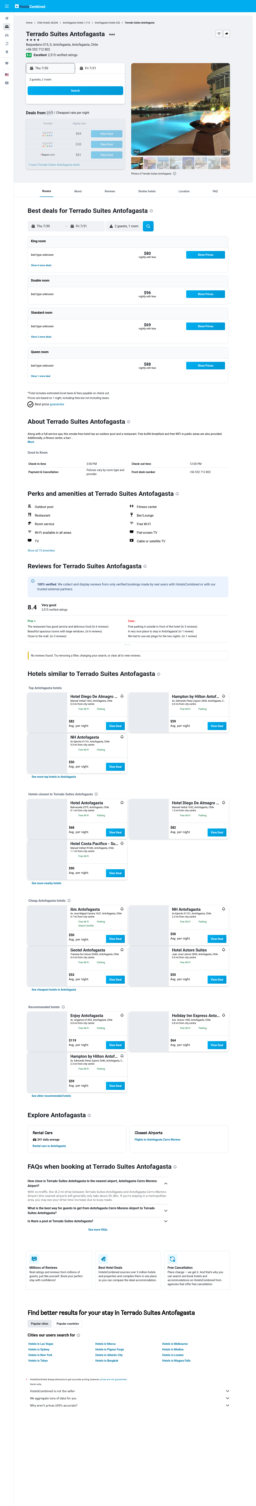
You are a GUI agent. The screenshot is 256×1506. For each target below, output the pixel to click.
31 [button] (112, 144)
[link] (60, 777)
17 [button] (112, 124)
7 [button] (83, 115)
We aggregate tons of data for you (137, 1398)
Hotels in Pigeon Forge (116, 1349)
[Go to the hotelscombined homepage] (30, 6)
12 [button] (64, 124)
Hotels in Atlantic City (115, 1355)
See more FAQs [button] (104, 1229)
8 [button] (92, 115)
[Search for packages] (7, 44)
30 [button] (102, 144)
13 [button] (73, 124)
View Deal (122, 726)
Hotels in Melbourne (182, 1343)
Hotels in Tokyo (45, 1360)
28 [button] (83, 144)
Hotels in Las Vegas (47, 1343)
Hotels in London (179, 1355)
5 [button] (64, 115)
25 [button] (121, 134)
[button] (6, 6)
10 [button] (112, 115)
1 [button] (92, 105)
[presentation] (181, 173)
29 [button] (92, 144)
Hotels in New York (47, 1355)
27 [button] (73, 144)
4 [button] (121, 105)
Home (36, 22)
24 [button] (112, 134)
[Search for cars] (7, 35)
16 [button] (102, 124)
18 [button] (121, 124)
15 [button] (92, 124)
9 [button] (102, 115)
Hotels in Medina (179, 1349)
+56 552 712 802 (45, 49)
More (38, 441)
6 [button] (73, 115)
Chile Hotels (50, 22)
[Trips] (7, 63)
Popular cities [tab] (46, 1323)
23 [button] (102, 134)
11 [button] (121, 115)
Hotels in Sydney (45, 1349)
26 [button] (64, 144)
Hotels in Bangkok (113, 1360)
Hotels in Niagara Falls (183, 1360)
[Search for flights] (7, 18)
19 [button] (64, 134)
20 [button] (73, 134)
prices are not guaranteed (120, 1379)
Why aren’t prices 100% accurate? (137, 1405)
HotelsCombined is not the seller (137, 1391)
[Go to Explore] (7, 52)
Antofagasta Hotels (80, 22)
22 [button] (92, 134)
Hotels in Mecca (112, 1343)
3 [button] (112, 105)
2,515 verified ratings (69, 55)
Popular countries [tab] (75, 1323)
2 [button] (102, 105)
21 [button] (83, 134)
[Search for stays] (7, 27)
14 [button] (83, 124)
